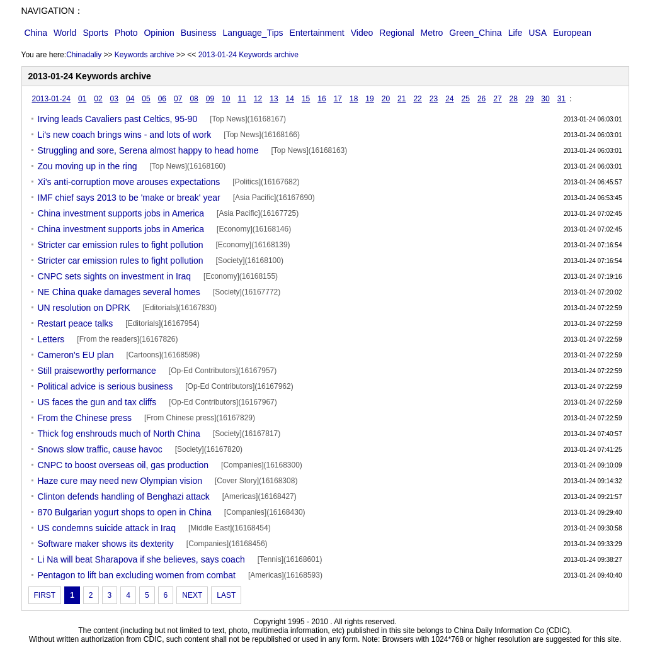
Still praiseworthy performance (97, 371)
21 (401, 98)
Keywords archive (144, 54)
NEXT (192, 595)
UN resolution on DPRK (84, 308)
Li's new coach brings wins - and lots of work (125, 135)
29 (529, 98)
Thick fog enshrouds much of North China (119, 434)
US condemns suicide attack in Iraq (107, 528)
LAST (226, 595)
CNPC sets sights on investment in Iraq (114, 276)
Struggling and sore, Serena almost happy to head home (148, 150)
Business (199, 33)
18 (354, 98)
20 (386, 98)
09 (210, 98)
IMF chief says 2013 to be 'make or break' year (129, 198)
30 (545, 98)
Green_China (475, 33)
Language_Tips (253, 33)
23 (434, 98)
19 (369, 98)
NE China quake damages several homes (119, 292)
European (572, 33)
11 (241, 98)
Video (362, 33)
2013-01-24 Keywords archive (248, 54)
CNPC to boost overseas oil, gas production (123, 465)
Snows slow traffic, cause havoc (100, 449)
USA (537, 33)
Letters (51, 339)
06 (162, 98)
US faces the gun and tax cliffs (97, 402)
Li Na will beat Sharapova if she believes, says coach (141, 559)
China (36, 33)
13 (274, 98)
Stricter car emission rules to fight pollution (120, 245)
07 (178, 98)
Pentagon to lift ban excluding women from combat (137, 575)
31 (561, 98)
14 (290, 98)
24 (449, 98)
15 (306, 98)
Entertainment (317, 33)
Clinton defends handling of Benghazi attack (124, 496)
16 (321, 98)
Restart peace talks (75, 323)
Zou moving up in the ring (87, 166)
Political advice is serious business (105, 386)
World (65, 33)
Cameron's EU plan (76, 355)
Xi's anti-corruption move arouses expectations (129, 182)
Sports (95, 33)
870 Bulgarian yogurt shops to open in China (125, 512)
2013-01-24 (51, 98)
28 (514, 98)
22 (417, 98)
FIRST (45, 595)
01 (82, 98)
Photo (126, 33)
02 (98, 98)
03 (114, 98)
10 (226, 98)
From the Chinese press (85, 418)
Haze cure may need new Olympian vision (120, 481)
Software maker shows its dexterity (106, 544)
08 (194, 98)
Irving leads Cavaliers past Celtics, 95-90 (118, 119)
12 (258, 98)
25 (466, 98)
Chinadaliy (83, 54)
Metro (432, 33)
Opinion (159, 33)
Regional (396, 33)
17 (338, 98)
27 (497, 98)
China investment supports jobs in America (121, 213)
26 (481, 98)
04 (130, 98)
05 (146, 98)
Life (515, 33)
